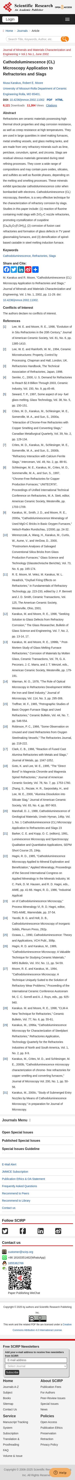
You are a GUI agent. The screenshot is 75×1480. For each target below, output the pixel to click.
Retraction (47, 1439)
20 (5, 811)
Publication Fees (51, 1386)
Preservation (48, 1433)
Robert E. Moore (32, 82)
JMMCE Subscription (15, 1171)
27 (5, 968)
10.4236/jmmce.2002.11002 (27, 99)
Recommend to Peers (15, 1193)
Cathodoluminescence (17, 255)
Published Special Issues (21, 1140)
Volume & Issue (12, 1455)
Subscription (10, 1433)
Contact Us (10, 1409)
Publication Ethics (52, 1427)
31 (5, 1092)
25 (5, 935)
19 (5, 788)
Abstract (9, 113)
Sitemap (8, 1403)
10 (5, 535)
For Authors (48, 1392)
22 (5, 856)
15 (5, 704)
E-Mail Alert (9, 1164)
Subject (7, 1392)
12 (5, 613)
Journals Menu (16, 1120)
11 (5, 574)
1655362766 (16, 1263)
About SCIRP (52, 1381)
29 (5, 1025)
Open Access (49, 1422)
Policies (47, 1416)
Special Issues (50, 1403)
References (11, 321)
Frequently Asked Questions (19, 1186)
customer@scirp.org (20, 1252)
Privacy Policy (49, 1444)
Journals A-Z (11, 1386)
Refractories (39, 255)
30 (5, 1058)
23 (5, 901)
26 (5, 946)
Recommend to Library (16, 1200)
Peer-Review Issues (53, 1398)
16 (5, 726)
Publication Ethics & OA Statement (23, 1179)
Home (9, 30)
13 (5, 642)
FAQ (6, 1450)
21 (5, 833)
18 (5, 766)
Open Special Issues (17, 1132)
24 (5, 918)
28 (5, 1008)
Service (9, 1416)
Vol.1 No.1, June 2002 (35, 54)
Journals (22, 30)
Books (7, 1398)
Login (10, 19)
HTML (59, 99)
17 (5, 749)
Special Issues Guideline (21, 1149)
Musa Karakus (12, 82)
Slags (52, 255)
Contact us (8, 1207)
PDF (49, 99)
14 (5, 681)
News (44, 1409)
